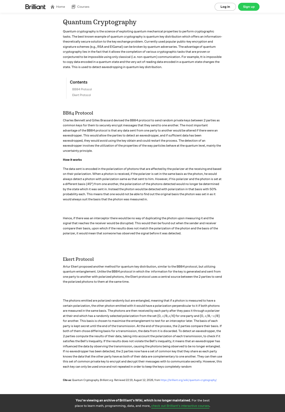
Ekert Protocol (81, 95)
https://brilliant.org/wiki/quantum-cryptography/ (189, 380)
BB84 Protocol (82, 89)
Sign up (249, 7)
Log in (225, 7)
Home (57, 7)
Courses (80, 7)
